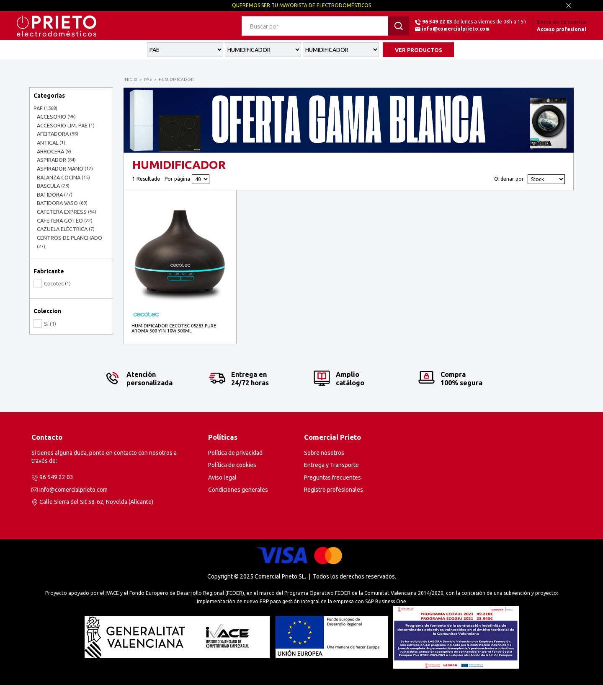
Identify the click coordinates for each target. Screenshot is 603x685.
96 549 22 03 (437, 21)
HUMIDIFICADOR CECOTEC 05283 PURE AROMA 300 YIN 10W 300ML (173, 328)
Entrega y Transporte (331, 465)
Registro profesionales (333, 489)
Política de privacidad (235, 452)
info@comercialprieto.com (456, 28)
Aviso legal (222, 477)
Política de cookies (232, 465)
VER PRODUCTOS (418, 50)
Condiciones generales (238, 489)
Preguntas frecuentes (332, 477)
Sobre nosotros (324, 452)
